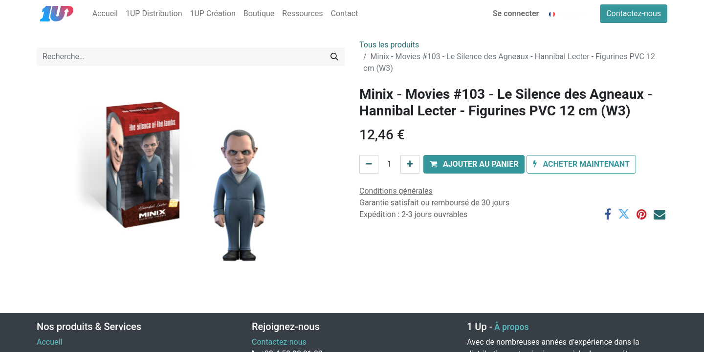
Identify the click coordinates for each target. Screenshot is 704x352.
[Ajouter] (409, 164)
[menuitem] (105, 13)
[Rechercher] (334, 56)
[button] (474, 164)
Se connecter (516, 13)
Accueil (49, 342)
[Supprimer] (368, 164)
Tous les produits (389, 44)
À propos (511, 327)
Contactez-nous (633, 13)
